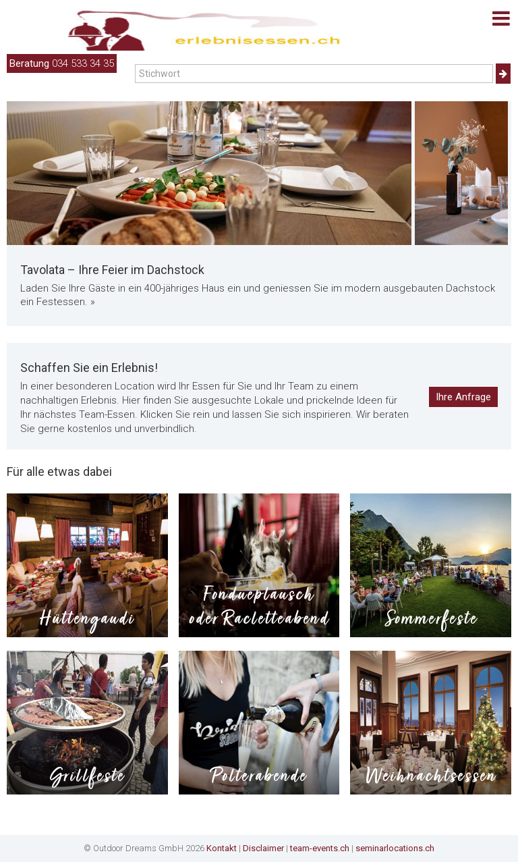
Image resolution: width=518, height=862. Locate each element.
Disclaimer (263, 848)
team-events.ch (319, 848)
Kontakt (221, 848)
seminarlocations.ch (394, 848)
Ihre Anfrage (463, 397)
